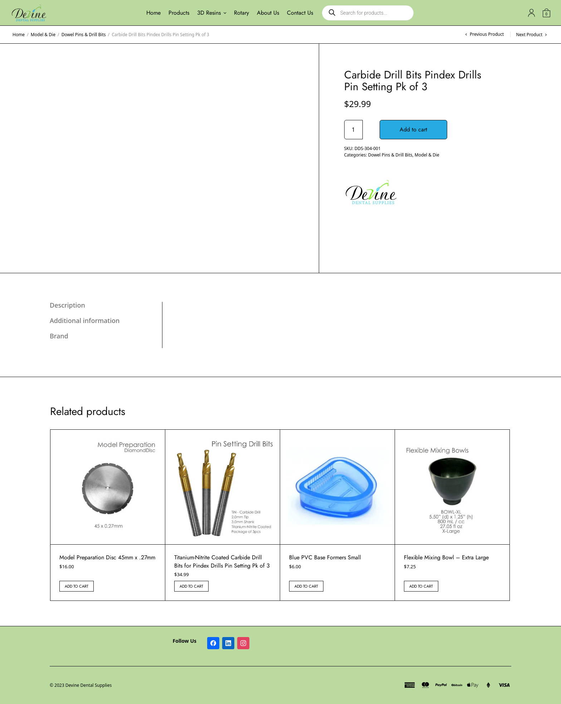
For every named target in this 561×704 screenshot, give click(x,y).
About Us (268, 13)
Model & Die (43, 35)
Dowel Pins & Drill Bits (84, 35)
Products (179, 13)
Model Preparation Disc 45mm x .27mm (107, 557)
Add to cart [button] (76, 586)
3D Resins (209, 13)
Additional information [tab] (84, 320)
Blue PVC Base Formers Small (325, 557)
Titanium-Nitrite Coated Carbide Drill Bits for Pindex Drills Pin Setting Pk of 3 (222, 561)
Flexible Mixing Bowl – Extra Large (446, 557)
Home (153, 13)
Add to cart (413, 129)
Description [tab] (67, 305)
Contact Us (300, 13)
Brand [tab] (59, 336)
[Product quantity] (353, 129)
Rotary (241, 13)
